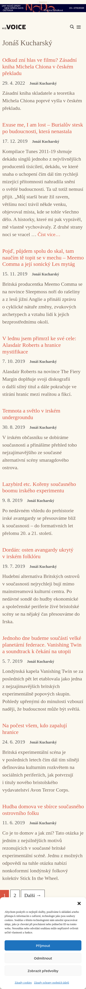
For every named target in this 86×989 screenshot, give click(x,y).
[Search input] (50, 27)
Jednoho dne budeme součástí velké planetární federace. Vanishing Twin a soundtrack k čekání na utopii (41, 644)
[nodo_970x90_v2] (43, 8)
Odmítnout (43, 958)
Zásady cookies (23, 982)
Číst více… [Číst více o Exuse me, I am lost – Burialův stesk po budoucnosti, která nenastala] (49, 234)
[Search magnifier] (72, 27)
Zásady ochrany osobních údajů (51, 982)
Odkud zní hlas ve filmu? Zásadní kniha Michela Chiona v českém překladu (39, 66)
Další (32, 895)
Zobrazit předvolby (43, 970)
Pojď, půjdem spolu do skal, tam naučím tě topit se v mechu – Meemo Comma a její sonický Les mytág (43, 257)
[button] (79, 903)
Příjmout (43, 945)
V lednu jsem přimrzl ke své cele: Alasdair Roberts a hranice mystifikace (39, 345)
